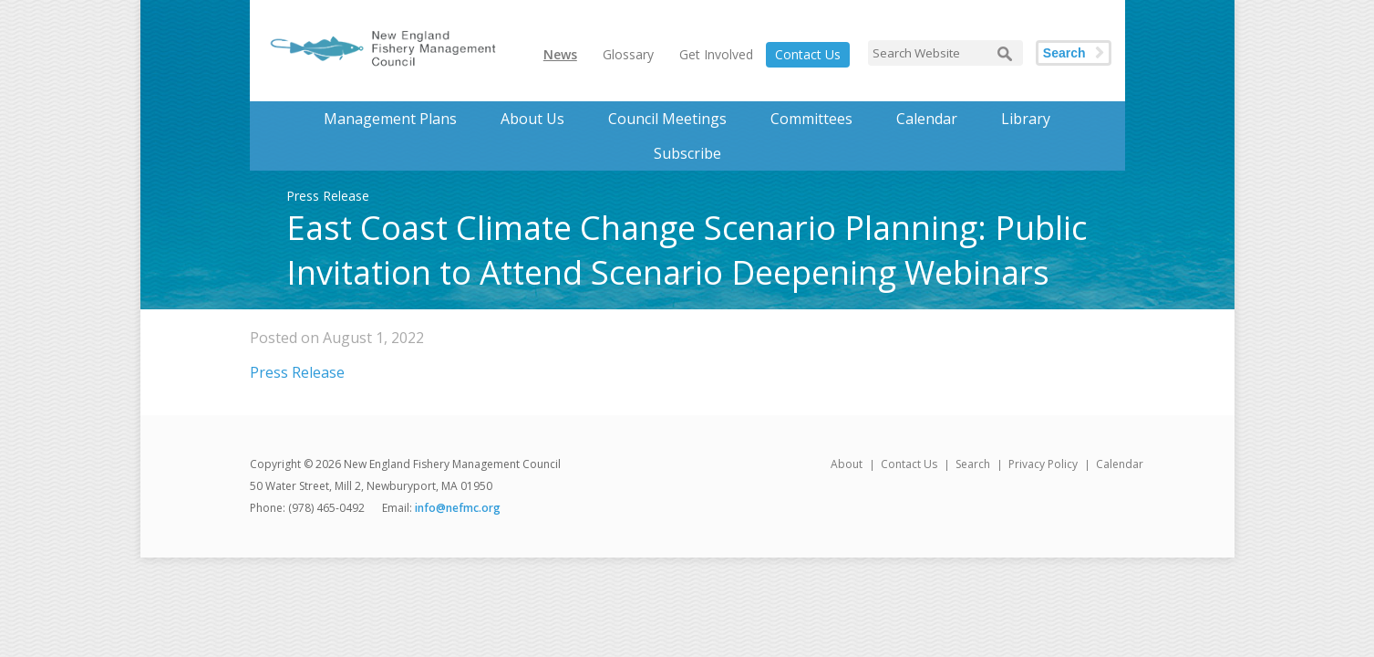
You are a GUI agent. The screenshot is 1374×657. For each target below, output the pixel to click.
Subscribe (687, 153)
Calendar (926, 119)
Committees (811, 119)
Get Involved (716, 54)
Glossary (628, 54)
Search (1064, 53)
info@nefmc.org (458, 508)
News (560, 54)
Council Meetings (667, 119)
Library (1025, 119)
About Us (532, 119)
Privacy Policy (1043, 464)
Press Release (297, 372)
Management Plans (390, 119)
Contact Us (808, 54)
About (847, 464)
